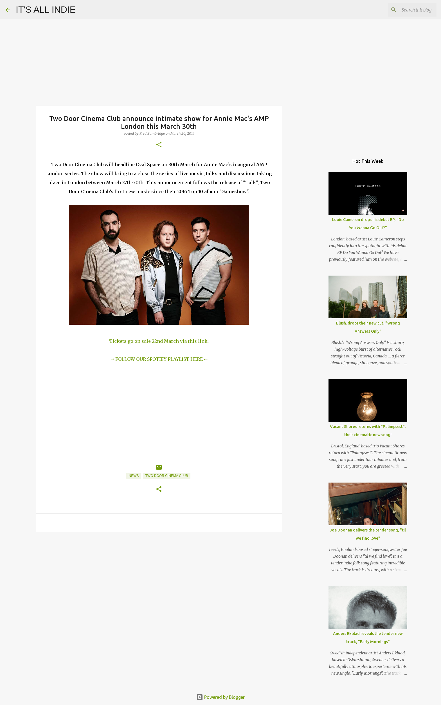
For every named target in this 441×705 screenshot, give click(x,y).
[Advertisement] (159, 579)
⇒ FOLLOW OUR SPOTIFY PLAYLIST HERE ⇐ (159, 359)
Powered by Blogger (220, 697)
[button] (159, 145)
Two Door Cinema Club (166, 476)
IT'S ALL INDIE (46, 9)
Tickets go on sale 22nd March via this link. (159, 341)
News (134, 476)
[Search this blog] (406, 10)
